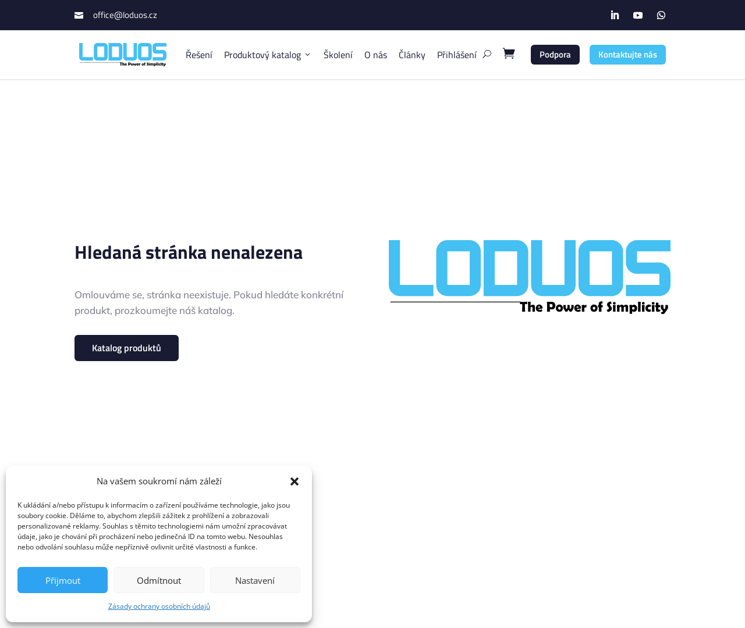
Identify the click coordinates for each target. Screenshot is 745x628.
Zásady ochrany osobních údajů (159, 606)
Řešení (199, 55)
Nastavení (255, 580)
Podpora (555, 54)
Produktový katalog (268, 55)
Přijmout (62, 580)
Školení (338, 55)
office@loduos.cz (125, 15)
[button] (294, 481)
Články (412, 55)
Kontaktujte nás (627, 54)
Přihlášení (457, 55)
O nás (375, 55)
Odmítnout (159, 580)
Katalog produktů (126, 348)
